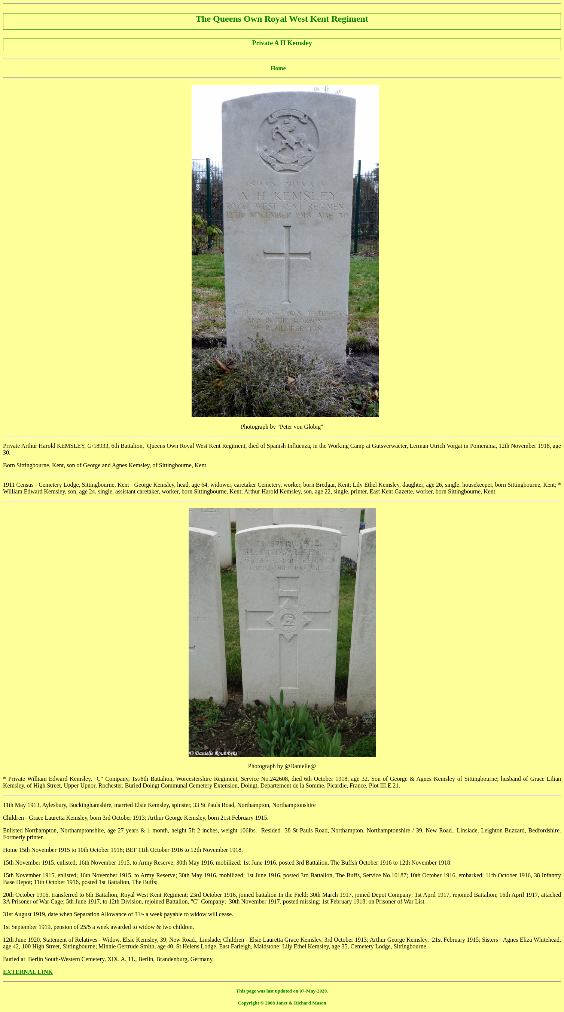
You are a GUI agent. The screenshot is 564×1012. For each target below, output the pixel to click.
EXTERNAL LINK (28, 972)
